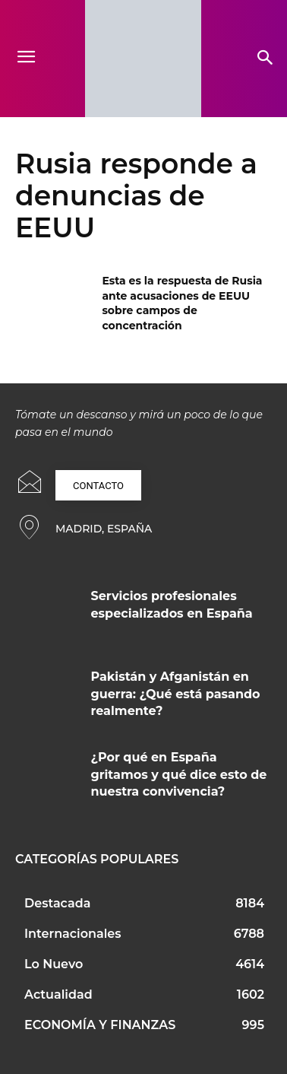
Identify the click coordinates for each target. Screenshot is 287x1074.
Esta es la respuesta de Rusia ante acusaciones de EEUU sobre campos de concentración (182, 303)
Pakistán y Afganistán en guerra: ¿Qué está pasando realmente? (175, 693)
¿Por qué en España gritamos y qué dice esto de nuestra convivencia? (179, 774)
